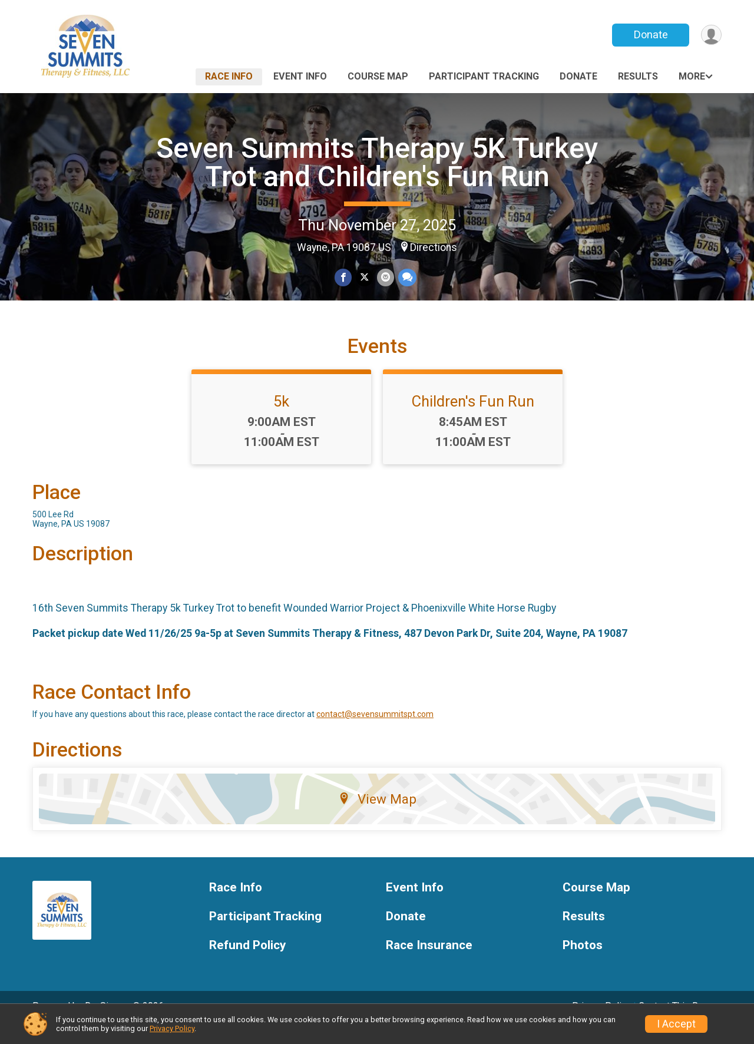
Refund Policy (247, 962)
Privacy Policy (172, 1028)
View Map (377, 815)
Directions (433, 247)
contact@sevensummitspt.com (375, 730)
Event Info (300, 76)
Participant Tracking (484, 76)
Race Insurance (429, 962)
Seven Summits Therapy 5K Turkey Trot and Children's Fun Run (377, 162)
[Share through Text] (406, 277)
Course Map (378, 76)
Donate (650, 34)
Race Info (229, 76)
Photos (583, 962)
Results (638, 76)
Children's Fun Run (473, 418)
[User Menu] (711, 35)
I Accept (676, 1024)
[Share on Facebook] (343, 277)
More (692, 76)
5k (281, 418)
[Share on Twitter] (364, 277)
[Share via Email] (384, 277)
